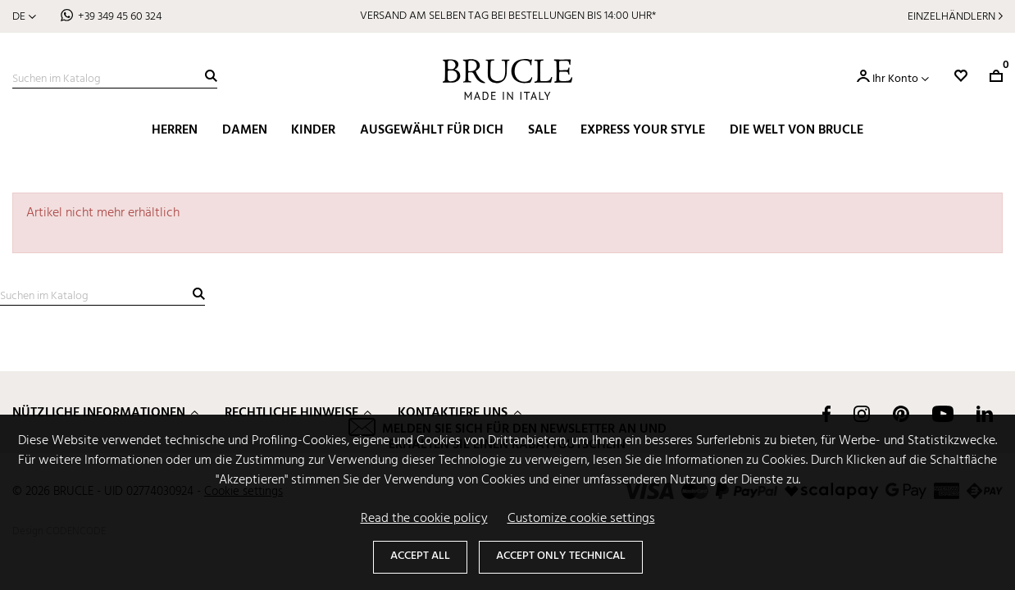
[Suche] (114, 79)
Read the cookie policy (424, 519)
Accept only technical (561, 556)
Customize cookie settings (581, 519)
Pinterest (901, 414)
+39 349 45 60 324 (120, 16)
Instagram (861, 414)
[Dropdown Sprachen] (24, 16)
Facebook (826, 414)
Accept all (420, 556)
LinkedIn (984, 414)
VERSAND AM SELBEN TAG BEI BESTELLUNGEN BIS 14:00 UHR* (508, 16)
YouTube (943, 414)
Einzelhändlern (951, 16)
